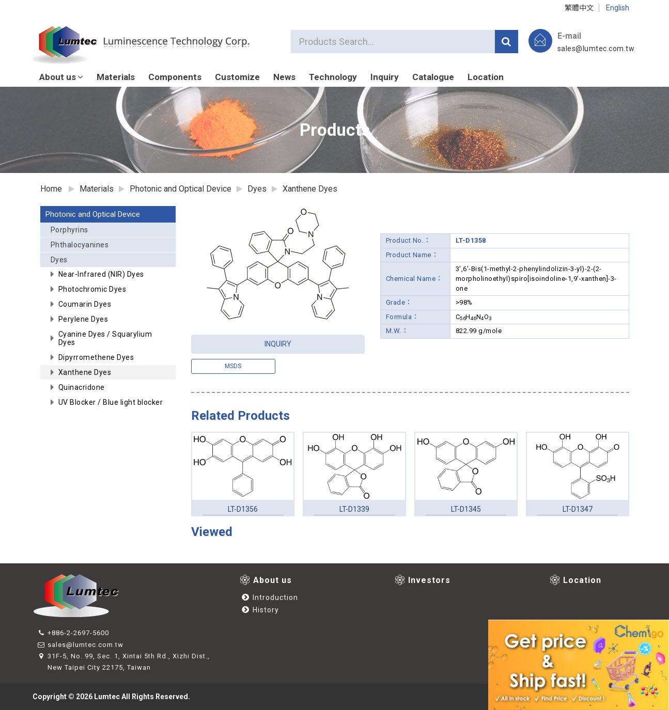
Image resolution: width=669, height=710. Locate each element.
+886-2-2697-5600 (73, 633)
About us (61, 77)
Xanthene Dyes (310, 189)
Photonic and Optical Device (92, 214)
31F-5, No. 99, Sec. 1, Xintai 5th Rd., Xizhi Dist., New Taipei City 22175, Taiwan (124, 661)
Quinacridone (81, 387)
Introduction (270, 597)
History (260, 610)
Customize (237, 77)
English (617, 8)
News (284, 77)
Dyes (111, 261)
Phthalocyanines (80, 245)
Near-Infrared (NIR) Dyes (101, 274)
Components (174, 77)
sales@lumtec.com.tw (596, 48)
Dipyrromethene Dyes (96, 357)
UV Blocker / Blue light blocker (110, 402)
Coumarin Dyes (85, 304)
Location (486, 77)
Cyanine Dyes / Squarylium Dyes (105, 338)
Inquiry (384, 77)
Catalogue (433, 77)
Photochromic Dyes (92, 289)
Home (51, 189)
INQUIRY (278, 344)
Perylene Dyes (83, 319)
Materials (116, 77)
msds (233, 366)
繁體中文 (579, 8)
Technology (333, 77)
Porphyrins (69, 230)
